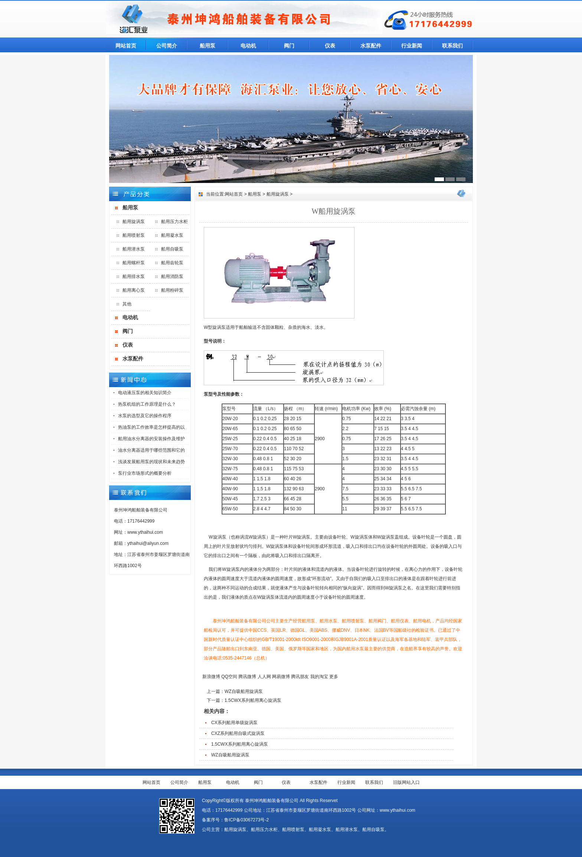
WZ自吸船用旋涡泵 (244, 691)
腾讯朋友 (300, 676)
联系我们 (452, 46)
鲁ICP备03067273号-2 (246, 819)
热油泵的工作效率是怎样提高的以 (151, 427)
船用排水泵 (133, 276)
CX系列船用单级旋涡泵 (234, 722)
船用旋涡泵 (133, 221)
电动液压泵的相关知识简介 (144, 392)
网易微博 (281, 676)
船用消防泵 (172, 276)
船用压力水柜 (174, 221)
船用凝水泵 (172, 235)
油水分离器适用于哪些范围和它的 (151, 450)
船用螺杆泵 (133, 262)
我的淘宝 (319, 676)
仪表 (330, 46)
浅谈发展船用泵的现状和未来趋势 (151, 461)
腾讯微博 (247, 676)
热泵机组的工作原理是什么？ (147, 404)
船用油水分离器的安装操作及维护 (151, 438)
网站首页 (125, 46)
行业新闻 (411, 46)
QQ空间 (229, 676)
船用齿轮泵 (172, 262)
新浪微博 (211, 676)
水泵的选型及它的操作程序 (144, 415)
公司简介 (166, 46)
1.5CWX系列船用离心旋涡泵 (253, 700)
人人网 (264, 676)
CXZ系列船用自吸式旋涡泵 (238, 733)
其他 (126, 304)
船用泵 (207, 46)
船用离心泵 (133, 290)
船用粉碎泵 (172, 290)
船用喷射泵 (133, 235)
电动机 (248, 46)
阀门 (289, 46)
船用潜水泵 (133, 249)
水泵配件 (370, 46)
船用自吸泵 (172, 249)
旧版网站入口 (406, 782)
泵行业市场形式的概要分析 (144, 473)
